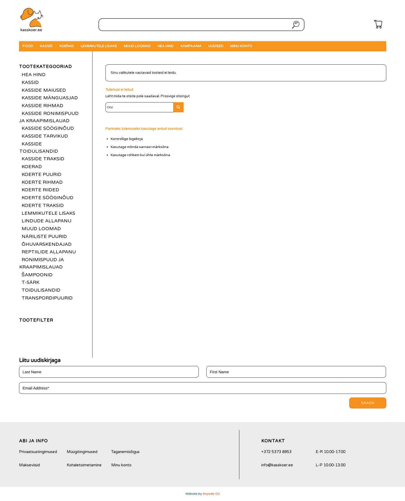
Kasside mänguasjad (50, 98)
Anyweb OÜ (211, 494)
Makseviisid (29, 465)
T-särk (30, 282)
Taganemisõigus (125, 451)
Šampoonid (37, 275)
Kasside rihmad (42, 105)
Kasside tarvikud (45, 136)
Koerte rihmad (42, 182)
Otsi (294, 24)
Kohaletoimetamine (84, 465)
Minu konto (121, 465)
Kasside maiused (44, 90)
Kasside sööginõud (48, 128)
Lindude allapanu (46, 221)
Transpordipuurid (47, 298)
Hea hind (34, 74)
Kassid (30, 82)
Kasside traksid (43, 159)
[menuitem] (27, 46)
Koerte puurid (41, 174)
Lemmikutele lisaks (48, 213)
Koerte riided (40, 190)
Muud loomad (41, 228)
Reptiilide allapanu (49, 252)
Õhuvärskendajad (47, 244)
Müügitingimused (82, 451)
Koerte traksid (43, 205)
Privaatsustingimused (38, 451)
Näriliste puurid (44, 236)
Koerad (32, 166)
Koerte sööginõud (47, 197)
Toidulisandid (41, 290)
